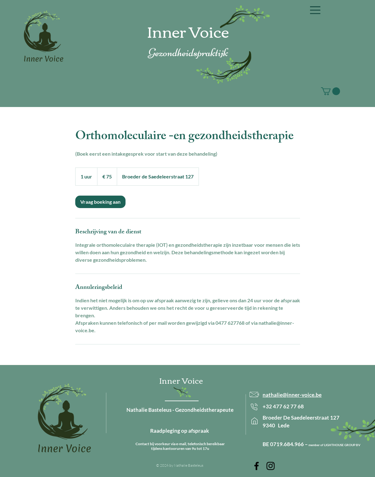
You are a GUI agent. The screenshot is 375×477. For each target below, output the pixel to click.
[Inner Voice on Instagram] (270, 465)
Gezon (160, 52)
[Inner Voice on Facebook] (256, 465)
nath (268, 395)
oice (214, 31)
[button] (315, 10)
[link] (100, 202)
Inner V (173, 31)
